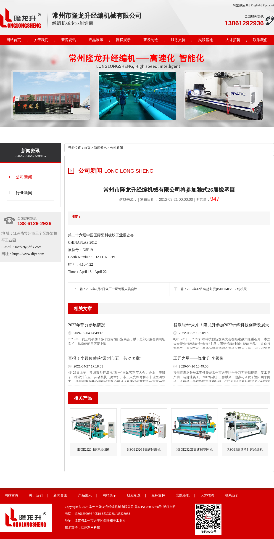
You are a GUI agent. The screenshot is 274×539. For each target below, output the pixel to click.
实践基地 (205, 40)
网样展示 (123, 40)
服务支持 (178, 40)
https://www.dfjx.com (28, 254)
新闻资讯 (68, 40)
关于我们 (41, 40)
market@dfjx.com (28, 247)
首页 (87, 147)
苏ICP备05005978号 (148, 507)
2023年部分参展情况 (86, 325)
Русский (268, 5)
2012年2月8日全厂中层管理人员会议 (111, 289)
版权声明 (169, 507)
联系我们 (260, 40)
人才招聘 (233, 40)
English (256, 5)
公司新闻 (24, 177)
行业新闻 (24, 192)
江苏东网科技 (90, 527)
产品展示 (96, 40)
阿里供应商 (241, 5)
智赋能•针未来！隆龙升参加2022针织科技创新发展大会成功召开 (221, 325)
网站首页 (13, 40)
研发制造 (150, 40)
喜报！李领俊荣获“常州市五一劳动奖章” (105, 358)
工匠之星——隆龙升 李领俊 (198, 358)
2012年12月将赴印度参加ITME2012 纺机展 (217, 289)
